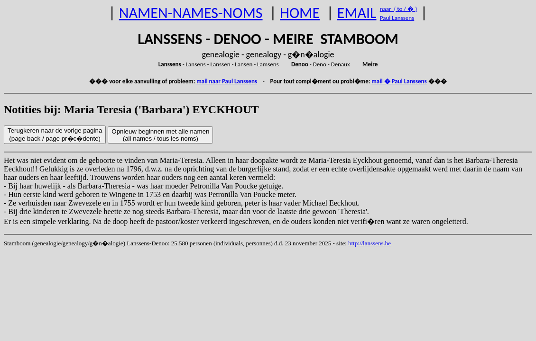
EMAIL (357, 13)
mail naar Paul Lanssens (226, 81)
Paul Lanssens (397, 17)
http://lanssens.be (369, 243)
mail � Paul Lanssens (398, 81)
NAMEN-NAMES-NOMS (191, 13)
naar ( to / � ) (398, 8)
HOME (300, 13)
